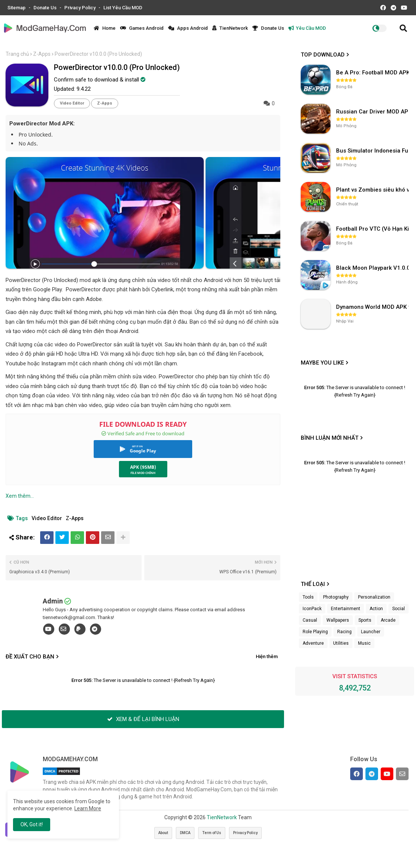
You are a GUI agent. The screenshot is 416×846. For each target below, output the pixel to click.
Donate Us (45, 7)
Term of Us (211, 833)
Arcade (388, 620)
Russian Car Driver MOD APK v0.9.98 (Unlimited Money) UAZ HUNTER (373, 111)
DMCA (185, 833)
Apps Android (188, 28)
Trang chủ (17, 54)
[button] (403, 28)
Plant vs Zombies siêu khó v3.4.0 (373, 189)
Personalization (374, 597)
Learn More (87, 808)
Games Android (142, 28)
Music (364, 643)
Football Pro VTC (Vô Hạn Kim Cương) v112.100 (373, 228)
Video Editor (72, 103)
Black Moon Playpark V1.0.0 (373, 268)
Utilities (341, 643)
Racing (344, 631)
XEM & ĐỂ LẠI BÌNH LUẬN (143, 719)
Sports (364, 620)
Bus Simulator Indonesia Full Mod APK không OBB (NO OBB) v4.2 (373, 150)
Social (398, 608)
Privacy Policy (80, 7)
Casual (310, 620)
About (163, 833)
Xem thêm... (20, 496)
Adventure (313, 643)
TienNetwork (230, 28)
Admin (53, 601)
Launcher (370, 631)
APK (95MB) (143, 467)
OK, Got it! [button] (31, 824)
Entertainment (345, 608)
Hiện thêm (267, 656)
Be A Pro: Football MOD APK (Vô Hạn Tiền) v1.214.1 (373, 72)
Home (105, 28)
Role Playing (315, 631)
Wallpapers (337, 620)
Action (376, 608)
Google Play (143, 451)
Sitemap (17, 7)
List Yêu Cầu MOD (122, 7)
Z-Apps (42, 54)
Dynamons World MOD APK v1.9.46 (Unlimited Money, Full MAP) (373, 307)
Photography (336, 597)
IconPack (312, 608)
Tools (308, 597)
